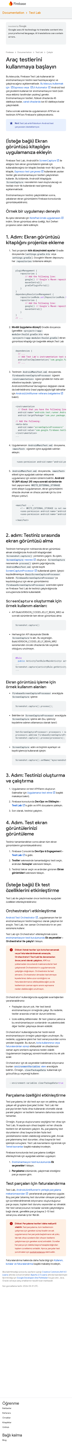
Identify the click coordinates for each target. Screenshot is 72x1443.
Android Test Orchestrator (20, 917)
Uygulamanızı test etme (39, 792)
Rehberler (6, 1408)
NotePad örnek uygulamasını (45, 218)
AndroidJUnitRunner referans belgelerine (38, 393)
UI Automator (40, 87)
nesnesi (19, 559)
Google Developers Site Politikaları (32, 1278)
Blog (4, 1440)
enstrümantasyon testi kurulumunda (25, 937)
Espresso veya (21, 87)
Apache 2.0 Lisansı (39, 1275)
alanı (30, 1066)
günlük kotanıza (37, 1252)
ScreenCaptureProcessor (20, 570)
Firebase (10, 52)
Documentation (13, 13)
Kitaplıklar (6, 1422)
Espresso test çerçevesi (27, 171)
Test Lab (35, 13)
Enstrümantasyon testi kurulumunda (31, 1162)
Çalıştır (50, 52)
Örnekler (6, 1417)
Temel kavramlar (14, 1146)
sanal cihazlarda (32, 101)
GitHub (5, 1427)
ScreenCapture (47, 160)
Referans (6, 1413)
